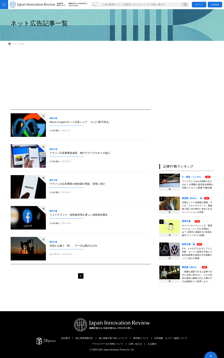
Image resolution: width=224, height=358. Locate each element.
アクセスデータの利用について (107, 344)
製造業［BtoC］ (191, 267)
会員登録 (215, 4)
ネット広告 (19, 44)
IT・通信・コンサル (192, 177)
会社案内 (65, 338)
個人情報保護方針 (84, 338)
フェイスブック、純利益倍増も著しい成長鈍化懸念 (78, 214)
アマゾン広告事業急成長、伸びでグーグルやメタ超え (79, 153)
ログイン (199, 4)
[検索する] (185, 4)
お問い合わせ (135, 344)
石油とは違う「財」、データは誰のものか (73, 245)
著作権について (141, 338)
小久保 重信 (54, 131)
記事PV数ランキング (178, 166)
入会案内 (151, 344)
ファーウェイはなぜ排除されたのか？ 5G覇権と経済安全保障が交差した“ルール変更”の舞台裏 (197, 184)
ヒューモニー (55, 254)
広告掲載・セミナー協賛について (171, 338)
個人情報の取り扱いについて (113, 338)
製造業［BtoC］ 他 (192, 198)
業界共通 (54, 118)
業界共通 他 (188, 244)
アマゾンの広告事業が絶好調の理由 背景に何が (77, 184)
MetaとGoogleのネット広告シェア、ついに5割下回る (79, 122)
